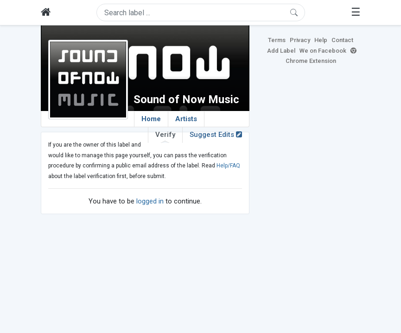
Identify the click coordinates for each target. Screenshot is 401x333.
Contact (342, 40)
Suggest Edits (216, 134)
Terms (277, 40)
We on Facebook (322, 50)
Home (151, 119)
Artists (186, 119)
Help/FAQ (228, 165)
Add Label (281, 50)
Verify (165, 136)
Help (320, 40)
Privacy (300, 40)
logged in (150, 201)
